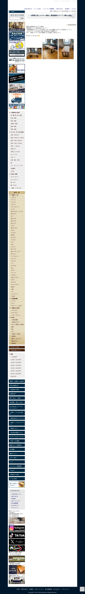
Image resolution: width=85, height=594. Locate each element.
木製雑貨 (13, 168)
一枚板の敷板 (14, 320)
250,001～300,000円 (16, 368)
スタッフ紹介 (13, 458)
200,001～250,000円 (16, 365)
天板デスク (13, 149)
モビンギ (13, 282)
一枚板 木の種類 (14, 441)
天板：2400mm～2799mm (17, 137)
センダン (13, 239)
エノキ (13, 209)
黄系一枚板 (13, 126)
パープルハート (15, 256)
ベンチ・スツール (15, 315)
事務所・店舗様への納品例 (17, 381)
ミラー (13, 331)
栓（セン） (14, 237)
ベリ (12, 263)
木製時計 (13, 336)
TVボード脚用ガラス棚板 (17, 324)
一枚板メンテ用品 (15, 334)
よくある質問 (13, 479)
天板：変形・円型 (15, 160)
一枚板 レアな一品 (16, 188)
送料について (13, 453)
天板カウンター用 (15, 151)
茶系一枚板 (13, 121)
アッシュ (13, 199)
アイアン (13, 301)
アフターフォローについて (17, 437)
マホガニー (14, 275)
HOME (51, 11)
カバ (12, 216)
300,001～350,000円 (16, 371)
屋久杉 (13, 287)
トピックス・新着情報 (48, 9)
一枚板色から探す (14, 389)
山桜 (12, 289)
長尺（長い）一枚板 (15, 398)
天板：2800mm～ (15, 135)
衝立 (12, 329)
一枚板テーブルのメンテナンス (17, 423)
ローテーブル (14, 154)
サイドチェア (14, 312)
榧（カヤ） (14, 218)
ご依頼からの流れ (14, 474)
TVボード (13, 157)
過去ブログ (11, 524)
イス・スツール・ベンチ (17, 165)
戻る (69, 64)
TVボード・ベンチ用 (16, 305)
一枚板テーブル (15, 195)
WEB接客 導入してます (16, 402)
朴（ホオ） (14, 265)
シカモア (13, 232)
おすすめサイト (15, 505)
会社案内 (67, 9)
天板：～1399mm (15, 146)
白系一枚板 (13, 118)
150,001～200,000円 (16, 362)
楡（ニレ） (14, 254)
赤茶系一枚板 (14, 123)
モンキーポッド (14, 177)
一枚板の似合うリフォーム (17, 418)
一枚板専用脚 (14, 298)
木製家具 (13, 343)
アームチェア (14, 310)
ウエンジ (13, 204)
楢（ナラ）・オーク (16, 251)
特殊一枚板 (13, 129)
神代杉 (13, 235)
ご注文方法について (15, 350)
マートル (13, 272)
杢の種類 (12, 449)
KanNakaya (15, 4)
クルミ (13, 225)
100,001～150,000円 (16, 359)
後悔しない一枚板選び (16, 445)
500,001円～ (14, 376)
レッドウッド (14, 294)
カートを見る (37, 9)
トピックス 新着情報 (16, 466)
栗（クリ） (14, 223)
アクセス (74, 9)
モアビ (13, 280)
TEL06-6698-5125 (67, 6)
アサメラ (13, 197)
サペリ (13, 230)
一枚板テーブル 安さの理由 (16, 413)
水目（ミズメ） (15, 277)
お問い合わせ (59, 9)
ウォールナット (14, 179)
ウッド (13, 303)
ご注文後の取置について (16, 432)
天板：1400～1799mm (16, 143)
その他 (12, 171)
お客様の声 (13, 394)
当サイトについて (15, 501)
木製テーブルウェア (16, 338)
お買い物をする (28, 9)
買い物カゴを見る (15, 347)
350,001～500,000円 (16, 373)
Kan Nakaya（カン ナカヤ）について (16, 407)
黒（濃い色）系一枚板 (16, 115)
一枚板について (14, 428)
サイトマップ (14, 507)
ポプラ (13, 270)
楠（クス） (14, 221)
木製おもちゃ (14, 341)
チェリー (13, 247)
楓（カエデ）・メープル (17, 211)
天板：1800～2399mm (16, 140)
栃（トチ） (13, 182)
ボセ (12, 268)
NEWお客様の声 (14, 385)
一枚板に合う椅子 (15, 308)
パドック (13, 258)
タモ (12, 244)
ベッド (11, 462)
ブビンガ (13, 261)
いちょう (13, 202)
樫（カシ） (14, 214)
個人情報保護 (14, 503)
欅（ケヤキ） (14, 185)
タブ (12, 242)
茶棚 (12, 327)
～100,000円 (14, 357)
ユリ (12, 291)
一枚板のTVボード (15, 322)
